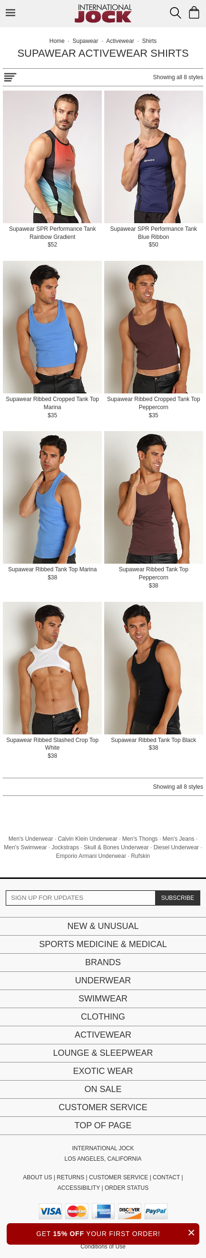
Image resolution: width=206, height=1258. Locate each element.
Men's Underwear (31, 838)
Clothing (103, 1016)
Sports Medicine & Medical (103, 944)
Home (57, 41)
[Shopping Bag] (194, 12)
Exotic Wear (103, 1071)
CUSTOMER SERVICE (118, 1177)
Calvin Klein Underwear (87, 838)
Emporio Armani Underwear (91, 856)
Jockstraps (65, 847)
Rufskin (140, 856)
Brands (103, 962)
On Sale (102, 1089)
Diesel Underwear (176, 847)
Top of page (102, 1125)
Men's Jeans (179, 838)
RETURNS (70, 1177)
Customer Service (103, 1107)
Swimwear (103, 998)
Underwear (103, 980)
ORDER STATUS (126, 1188)
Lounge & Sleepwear (103, 1053)
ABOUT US (37, 1177)
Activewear (103, 1035)
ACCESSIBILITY (79, 1188)
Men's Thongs (140, 838)
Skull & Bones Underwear (116, 847)
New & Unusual (102, 926)
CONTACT (166, 1177)
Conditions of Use (103, 1246)
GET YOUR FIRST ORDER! (117, 1232)
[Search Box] (175, 13)
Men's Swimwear (25, 847)
